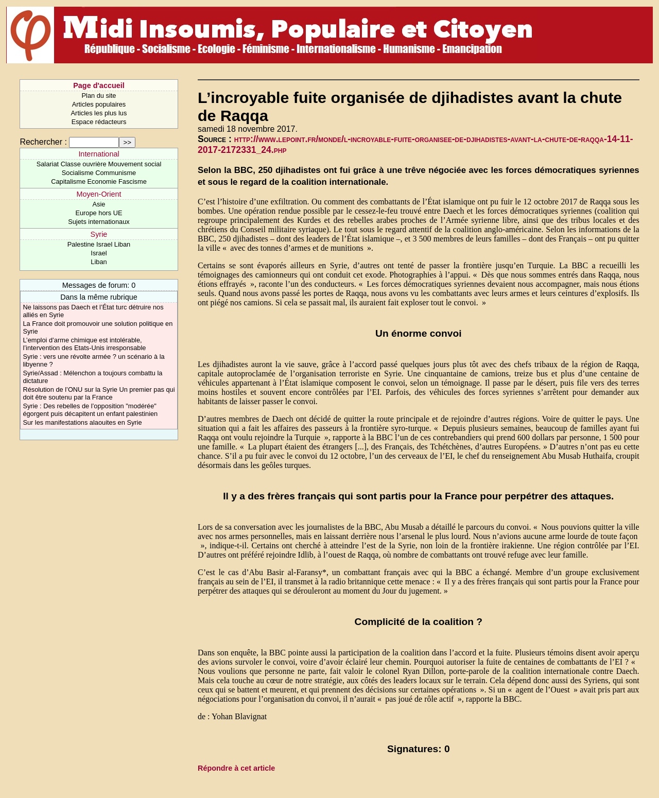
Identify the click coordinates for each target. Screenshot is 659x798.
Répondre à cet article (236, 768)
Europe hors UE (98, 213)
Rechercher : (43, 141)
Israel (99, 253)
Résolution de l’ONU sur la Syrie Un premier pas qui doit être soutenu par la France (99, 393)
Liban (99, 262)
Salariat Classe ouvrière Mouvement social (99, 164)
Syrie (99, 234)
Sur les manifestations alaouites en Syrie (82, 422)
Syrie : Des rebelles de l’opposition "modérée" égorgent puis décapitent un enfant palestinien (90, 410)
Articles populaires (99, 104)
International (98, 154)
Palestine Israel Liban (98, 244)
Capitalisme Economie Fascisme (99, 181)
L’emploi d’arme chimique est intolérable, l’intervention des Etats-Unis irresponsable (84, 344)
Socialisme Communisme (99, 173)
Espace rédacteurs (99, 122)
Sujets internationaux (99, 221)
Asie (99, 204)
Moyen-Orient (98, 194)
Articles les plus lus (99, 113)
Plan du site (99, 95)
